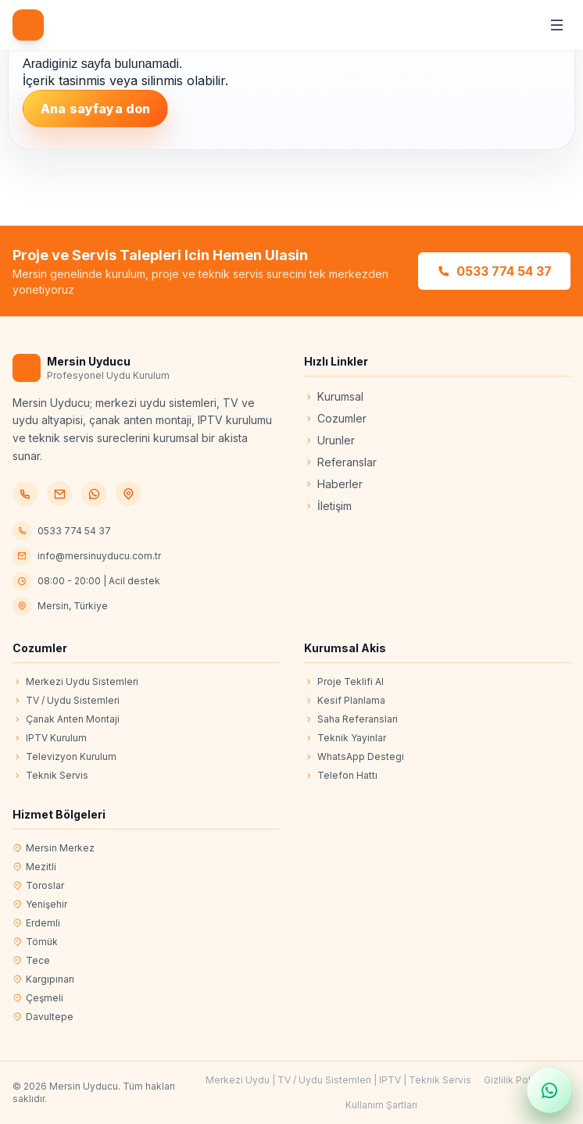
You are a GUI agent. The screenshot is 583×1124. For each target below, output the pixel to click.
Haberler (333, 484)
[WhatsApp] (93, 493)
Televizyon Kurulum (64, 757)
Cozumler (335, 418)
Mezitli (34, 867)
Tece (31, 961)
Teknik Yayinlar (345, 738)
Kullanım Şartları (381, 1105)
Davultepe (43, 1017)
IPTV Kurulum (50, 738)
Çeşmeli (38, 998)
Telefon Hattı (340, 775)
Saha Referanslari (351, 719)
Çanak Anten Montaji (66, 719)
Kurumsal (333, 396)
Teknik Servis (50, 775)
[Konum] (128, 493)
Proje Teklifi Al (344, 682)
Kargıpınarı (43, 979)
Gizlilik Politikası (520, 1080)
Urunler (329, 440)
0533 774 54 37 (494, 271)
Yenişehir (40, 904)
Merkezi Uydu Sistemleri (75, 682)
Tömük (35, 942)
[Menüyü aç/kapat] (556, 25)
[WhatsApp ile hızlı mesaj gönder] (549, 1090)
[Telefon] (25, 493)
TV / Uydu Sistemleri (66, 700)
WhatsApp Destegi (354, 757)
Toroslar (38, 886)
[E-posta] (59, 493)
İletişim (328, 505)
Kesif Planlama (344, 700)
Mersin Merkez (54, 848)
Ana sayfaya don (95, 108)
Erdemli (36, 923)
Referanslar (340, 462)
